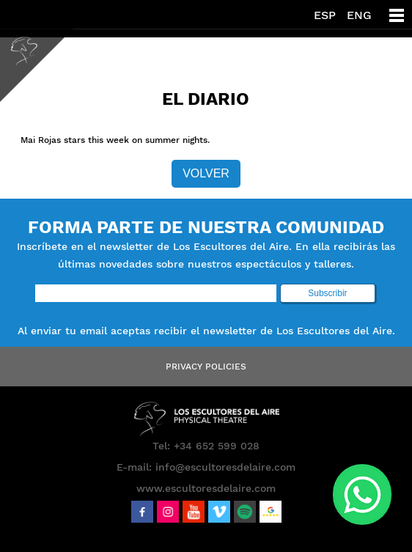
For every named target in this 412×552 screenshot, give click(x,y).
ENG (359, 15)
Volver (206, 173)
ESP (325, 15)
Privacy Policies (206, 366)
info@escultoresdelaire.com (225, 467)
